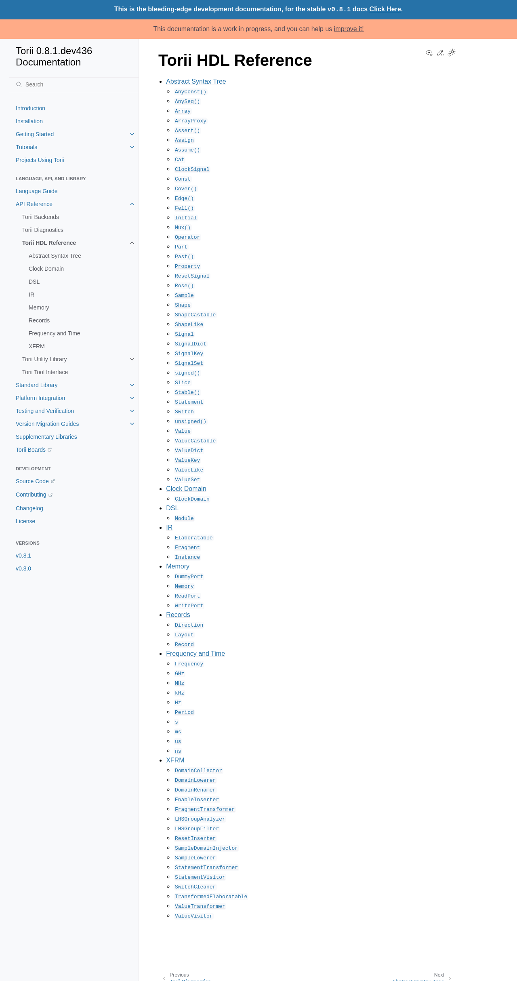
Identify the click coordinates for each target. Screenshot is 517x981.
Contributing (31, 494)
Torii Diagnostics (42, 230)
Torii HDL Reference (49, 243)
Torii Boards (31, 449)
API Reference (34, 204)
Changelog (29, 508)
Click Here (385, 9)
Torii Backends (40, 217)
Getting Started (35, 134)
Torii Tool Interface (45, 372)
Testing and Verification (45, 411)
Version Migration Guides (47, 424)
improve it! (349, 28)
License (25, 521)
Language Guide (37, 191)
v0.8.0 (23, 568)
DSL (34, 281)
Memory (39, 307)
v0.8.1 (23, 555)
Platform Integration (40, 398)
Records (39, 320)
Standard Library (37, 385)
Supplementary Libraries (46, 437)
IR (31, 294)
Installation (29, 121)
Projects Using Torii (40, 160)
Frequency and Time (54, 333)
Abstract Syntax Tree (55, 256)
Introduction (30, 108)
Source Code (32, 481)
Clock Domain (46, 268)
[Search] (74, 84)
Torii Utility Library (44, 359)
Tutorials (26, 147)
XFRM (37, 346)
